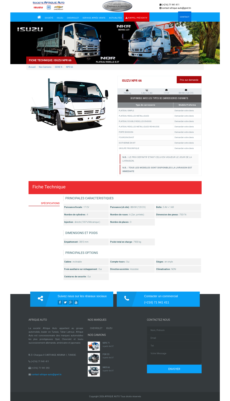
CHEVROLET (73, 18)
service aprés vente (94, 18)
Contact (184, 17)
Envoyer (174, 369)
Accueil (32, 67)
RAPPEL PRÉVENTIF (137, 18)
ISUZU (60, 18)
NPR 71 (106, 343)
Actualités (115, 18)
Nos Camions (45, 67)
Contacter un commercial (161, 296)
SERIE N (58, 67)
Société (49, 18)
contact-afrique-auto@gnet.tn (176, 8)
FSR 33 (106, 354)
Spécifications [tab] (50, 203)
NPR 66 (69, 67)
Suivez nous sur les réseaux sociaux (82, 296)
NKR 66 (106, 367)
